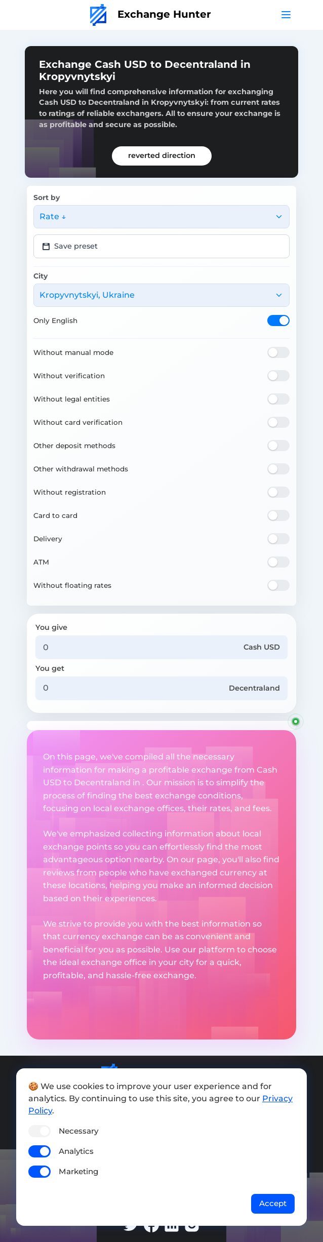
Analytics (76, 1151)
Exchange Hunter (150, 14)
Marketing (78, 1171)
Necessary (78, 1131)
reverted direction (161, 155)
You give (51, 627)
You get (49, 668)
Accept (273, 1203)
